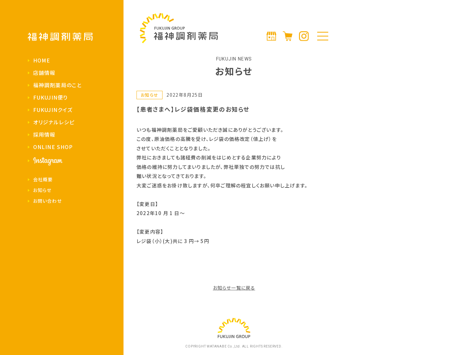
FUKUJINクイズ (52, 110)
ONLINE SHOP (53, 147)
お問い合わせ (47, 201)
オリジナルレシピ (53, 122)
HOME (41, 60)
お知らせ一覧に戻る (234, 287)
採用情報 (44, 134)
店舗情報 (44, 72)
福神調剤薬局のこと (57, 85)
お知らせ (42, 190)
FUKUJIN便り (50, 97)
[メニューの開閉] (322, 36)
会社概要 (43, 179)
